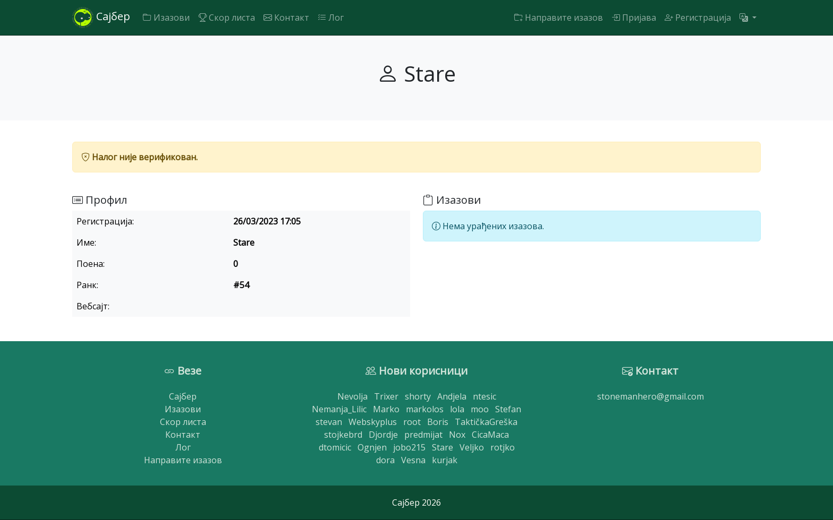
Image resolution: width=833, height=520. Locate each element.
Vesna (413, 460)
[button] (748, 17)
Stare (442, 447)
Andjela (451, 396)
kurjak (444, 460)
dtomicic (335, 447)
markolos (425, 409)
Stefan (508, 409)
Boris (437, 422)
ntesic (484, 396)
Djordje (383, 434)
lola (457, 409)
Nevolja (352, 396)
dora (385, 460)
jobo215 (409, 447)
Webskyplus (372, 422)
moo (480, 409)
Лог (331, 17)
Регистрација (698, 17)
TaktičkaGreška (486, 422)
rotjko (502, 447)
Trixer (386, 396)
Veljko (472, 447)
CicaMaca (490, 434)
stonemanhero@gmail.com (650, 396)
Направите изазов (558, 17)
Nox (457, 434)
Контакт (286, 17)
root (412, 422)
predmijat (423, 434)
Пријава (633, 17)
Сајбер (101, 17)
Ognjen (372, 447)
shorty (418, 396)
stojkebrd (343, 434)
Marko (386, 409)
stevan (329, 422)
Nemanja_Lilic (339, 409)
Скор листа (226, 17)
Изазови (166, 17)
